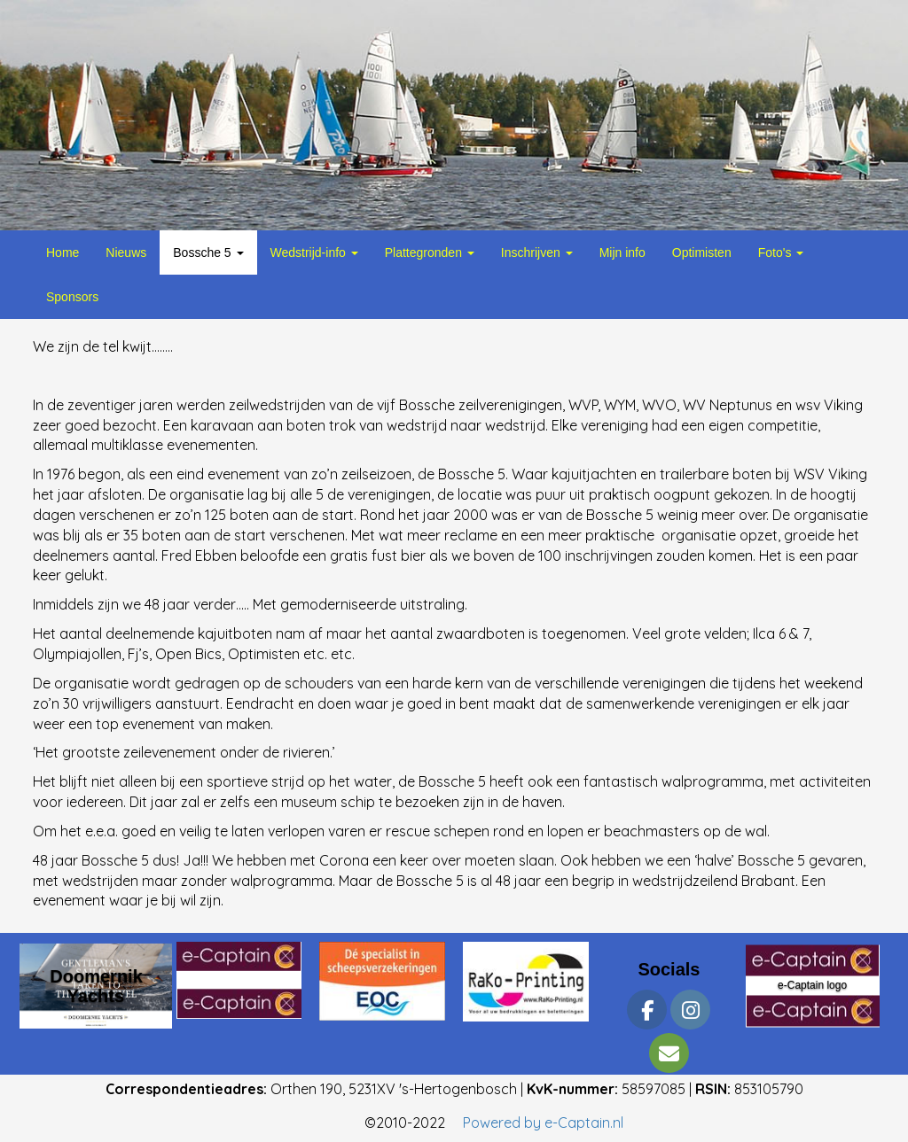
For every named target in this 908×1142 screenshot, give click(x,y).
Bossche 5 (208, 252)
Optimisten (702, 252)
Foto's (781, 252)
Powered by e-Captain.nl (543, 1122)
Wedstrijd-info (314, 252)
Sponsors (72, 297)
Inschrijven (537, 252)
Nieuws (126, 252)
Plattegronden (429, 252)
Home (62, 252)
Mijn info (622, 252)
